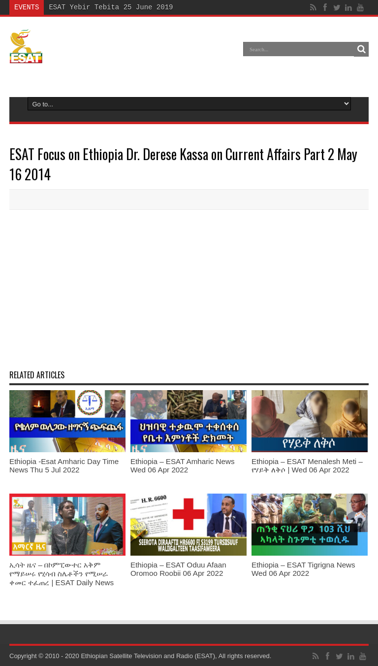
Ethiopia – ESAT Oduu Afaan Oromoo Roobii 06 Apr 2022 (178, 569)
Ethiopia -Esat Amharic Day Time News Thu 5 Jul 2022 (64, 465)
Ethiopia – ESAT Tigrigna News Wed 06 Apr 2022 (303, 569)
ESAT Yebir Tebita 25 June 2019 (111, 7)
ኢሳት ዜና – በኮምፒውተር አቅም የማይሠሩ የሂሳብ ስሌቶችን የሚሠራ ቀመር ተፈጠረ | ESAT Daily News (61, 574)
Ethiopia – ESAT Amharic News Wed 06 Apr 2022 (182, 465)
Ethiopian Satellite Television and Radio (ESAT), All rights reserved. (176, 656)
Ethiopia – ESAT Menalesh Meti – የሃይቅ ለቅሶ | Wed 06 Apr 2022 (307, 465)
